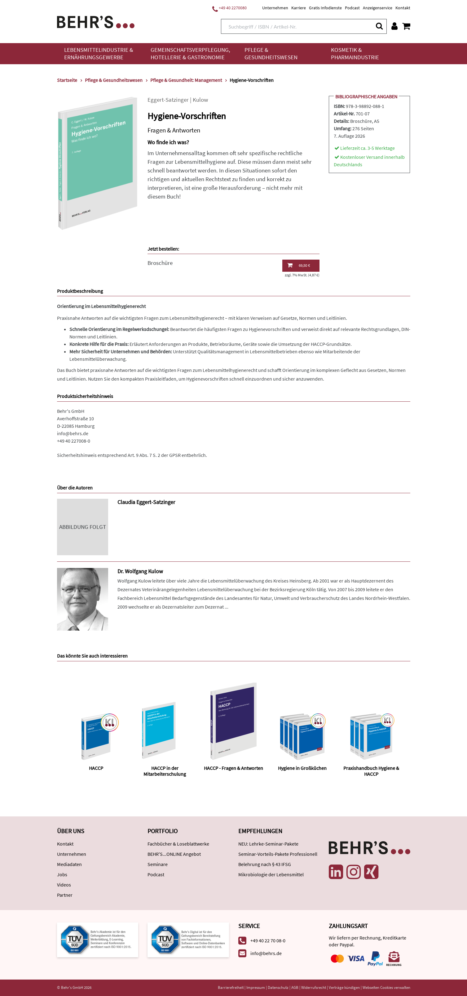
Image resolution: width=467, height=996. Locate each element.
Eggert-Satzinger (168, 99)
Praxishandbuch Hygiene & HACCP (371, 771)
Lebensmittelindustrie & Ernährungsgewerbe (98, 53)
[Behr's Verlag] (95, 21)
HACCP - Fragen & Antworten (233, 768)
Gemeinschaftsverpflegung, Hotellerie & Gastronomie (190, 53)
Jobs (62, 874)
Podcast (352, 8)
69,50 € (298, 265)
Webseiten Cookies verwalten (386, 987)
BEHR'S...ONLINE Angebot (174, 854)
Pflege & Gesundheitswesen (271, 53)
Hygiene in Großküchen (302, 768)
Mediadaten (69, 864)
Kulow (200, 99)
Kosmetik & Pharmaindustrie (355, 53)
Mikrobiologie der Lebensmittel (271, 874)
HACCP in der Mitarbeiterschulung (164, 771)
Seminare (158, 864)
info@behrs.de (72, 433)
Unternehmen (275, 8)
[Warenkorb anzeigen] (406, 26)
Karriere (298, 8)
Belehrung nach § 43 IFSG (264, 864)
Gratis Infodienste (325, 8)
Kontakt (402, 8)
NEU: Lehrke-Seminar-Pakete (268, 844)
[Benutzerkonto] (394, 26)
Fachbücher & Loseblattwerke (178, 844)
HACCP (96, 768)
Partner (65, 895)
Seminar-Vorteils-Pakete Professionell (277, 854)
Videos (64, 885)
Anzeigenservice (377, 8)
